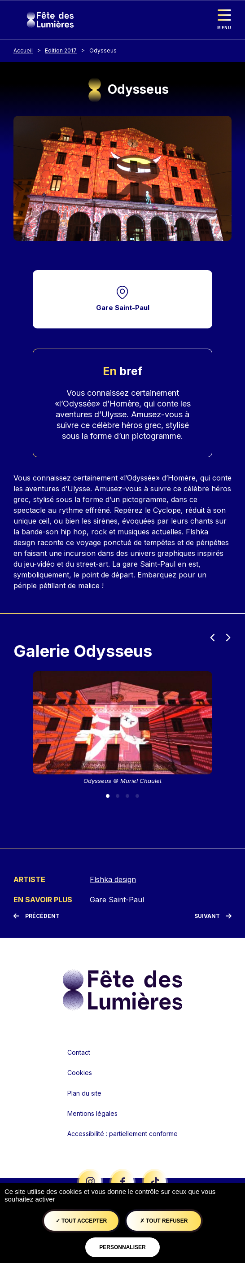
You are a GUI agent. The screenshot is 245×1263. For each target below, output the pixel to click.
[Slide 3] (127, 796)
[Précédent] (36, 916)
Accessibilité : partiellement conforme (122, 1133)
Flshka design (113, 879)
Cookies (79, 1072)
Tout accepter (81, 1221)
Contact (78, 1052)
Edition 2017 (61, 50)
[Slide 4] (137, 796)
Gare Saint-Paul (122, 307)
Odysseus (103, 50)
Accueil (23, 50)
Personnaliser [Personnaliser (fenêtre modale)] (122, 1247)
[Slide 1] (107, 796)
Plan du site (84, 1093)
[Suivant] (213, 916)
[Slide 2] (117, 796)
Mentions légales (92, 1113)
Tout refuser (164, 1221)
